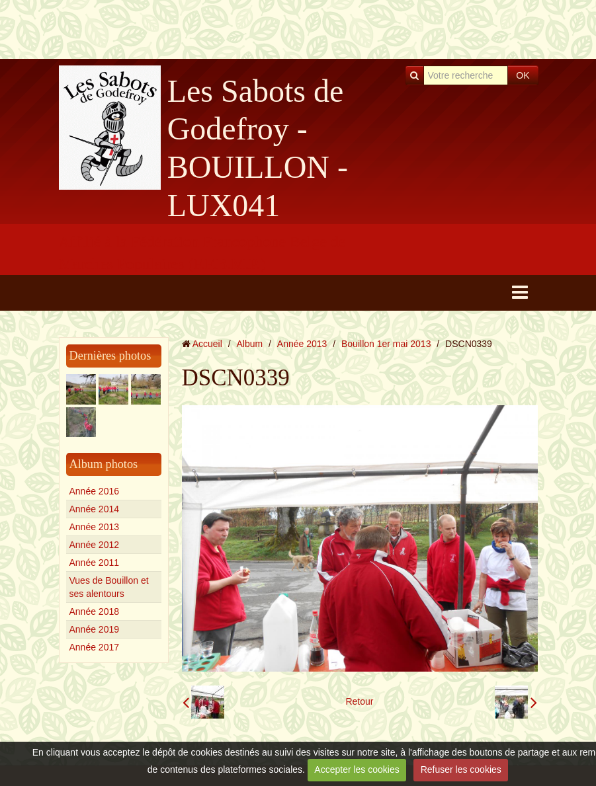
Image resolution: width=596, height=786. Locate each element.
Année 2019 (94, 629)
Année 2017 (94, 647)
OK (522, 75)
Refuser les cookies (461, 769)
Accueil (207, 343)
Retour (359, 701)
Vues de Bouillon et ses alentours (109, 587)
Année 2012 (94, 544)
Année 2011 (94, 562)
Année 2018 (94, 611)
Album (249, 343)
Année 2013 (94, 527)
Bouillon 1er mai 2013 (386, 343)
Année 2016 (94, 491)
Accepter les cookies (356, 769)
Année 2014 (94, 509)
